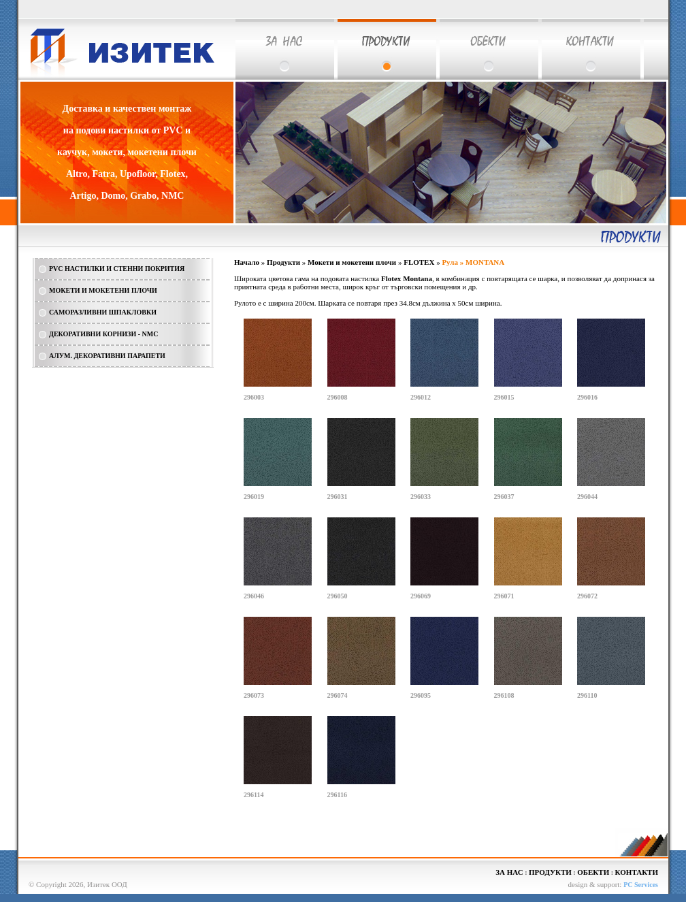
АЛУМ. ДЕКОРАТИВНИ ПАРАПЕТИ (107, 355)
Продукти (283, 262)
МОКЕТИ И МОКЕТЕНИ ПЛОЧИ (103, 290)
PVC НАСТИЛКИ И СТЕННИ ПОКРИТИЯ (116, 268)
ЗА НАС (509, 872)
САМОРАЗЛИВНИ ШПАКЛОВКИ (103, 312)
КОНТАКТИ (636, 872)
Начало (246, 262)
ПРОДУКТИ (550, 872)
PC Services (640, 884)
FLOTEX (419, 262)
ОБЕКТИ (593, 872)
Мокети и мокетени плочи (352, 262)
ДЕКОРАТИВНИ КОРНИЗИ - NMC (103, 334)
